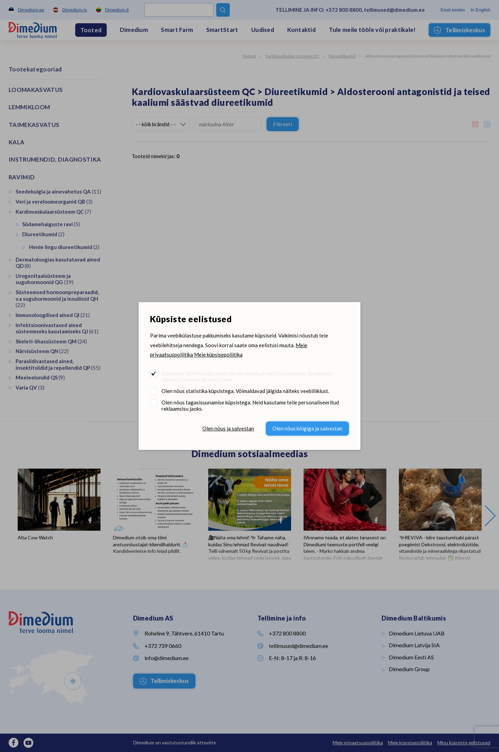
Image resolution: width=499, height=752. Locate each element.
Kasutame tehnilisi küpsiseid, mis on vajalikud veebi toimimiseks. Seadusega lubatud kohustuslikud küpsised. (247, 376)
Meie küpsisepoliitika (218, 354)
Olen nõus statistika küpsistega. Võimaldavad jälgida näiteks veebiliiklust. (245, 391)
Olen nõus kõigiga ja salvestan (307, 428)
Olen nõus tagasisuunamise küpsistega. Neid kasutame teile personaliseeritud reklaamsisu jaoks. (250, 405)
